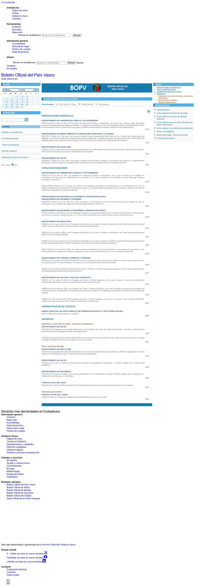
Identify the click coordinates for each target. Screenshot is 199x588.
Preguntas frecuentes (166, 138)
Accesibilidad (18, 43)
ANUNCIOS (161, 94)
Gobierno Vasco (20, 16)
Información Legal (15, 428)
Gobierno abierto (15, 450)
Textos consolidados (10, 145)
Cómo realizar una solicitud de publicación (175, 128)
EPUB (87, 104)
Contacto (16, 27)
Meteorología (13, 471)
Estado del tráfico (15, 474)
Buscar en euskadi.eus (30, 35)
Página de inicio (20, 10)
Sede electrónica (9, 79)
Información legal (20, 46)
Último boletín (5, 165)
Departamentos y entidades (20, 444)
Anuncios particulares (167, 102)
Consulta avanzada (10, 138)
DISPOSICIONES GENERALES (168, 88)
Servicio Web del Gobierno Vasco (59, 544)
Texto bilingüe (104, 104)
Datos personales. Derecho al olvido (172, 135)
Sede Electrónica (20, 52)
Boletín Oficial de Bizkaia (19, 490)
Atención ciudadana (16, 447)
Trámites (16, 19)
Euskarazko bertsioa (17, 569)
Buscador (17, 29)
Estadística (12, 477)
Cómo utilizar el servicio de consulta (172, 113)
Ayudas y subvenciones (18, 463)
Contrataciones (14, 466)
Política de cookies (21, 49)
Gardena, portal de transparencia (23, 452)
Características (163, 110)
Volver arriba (13, 575)
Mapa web (17, 32)
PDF (68, 104)
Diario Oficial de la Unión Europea (23, 498)
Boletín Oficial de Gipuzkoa (20, 493)
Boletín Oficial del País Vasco (28, 74)
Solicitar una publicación (12, 132)
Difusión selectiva (9, 151)
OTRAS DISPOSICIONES (166, 90)
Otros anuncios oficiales (167, 100)
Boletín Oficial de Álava (18, 487)
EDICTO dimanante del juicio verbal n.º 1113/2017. (60, 314)
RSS (14, 165)
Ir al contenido (8, 2)
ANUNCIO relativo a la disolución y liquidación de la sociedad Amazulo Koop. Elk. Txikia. (74, 397)
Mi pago (11, 468)
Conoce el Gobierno (16, 441)
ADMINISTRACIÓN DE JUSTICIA (169, 92)
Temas (15, 13)
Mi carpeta (12, 68)
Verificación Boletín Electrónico (15, 157)
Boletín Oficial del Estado (19, 496)
